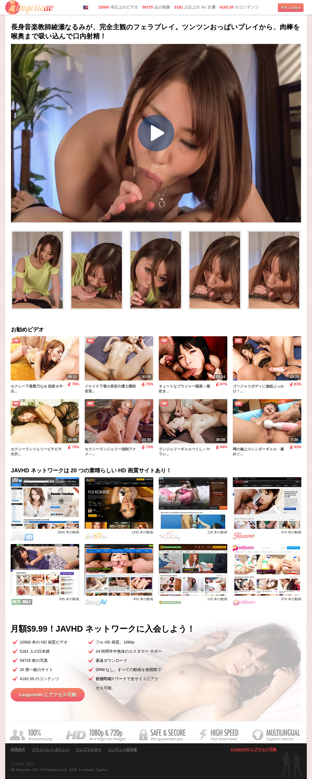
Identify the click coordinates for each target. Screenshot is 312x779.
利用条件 (18, 749)
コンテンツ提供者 (122, 749)
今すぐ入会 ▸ (290, 7)
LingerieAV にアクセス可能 (47, 694)
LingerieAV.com (29, 7)
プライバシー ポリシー (50, 749)
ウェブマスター (88, 749)
